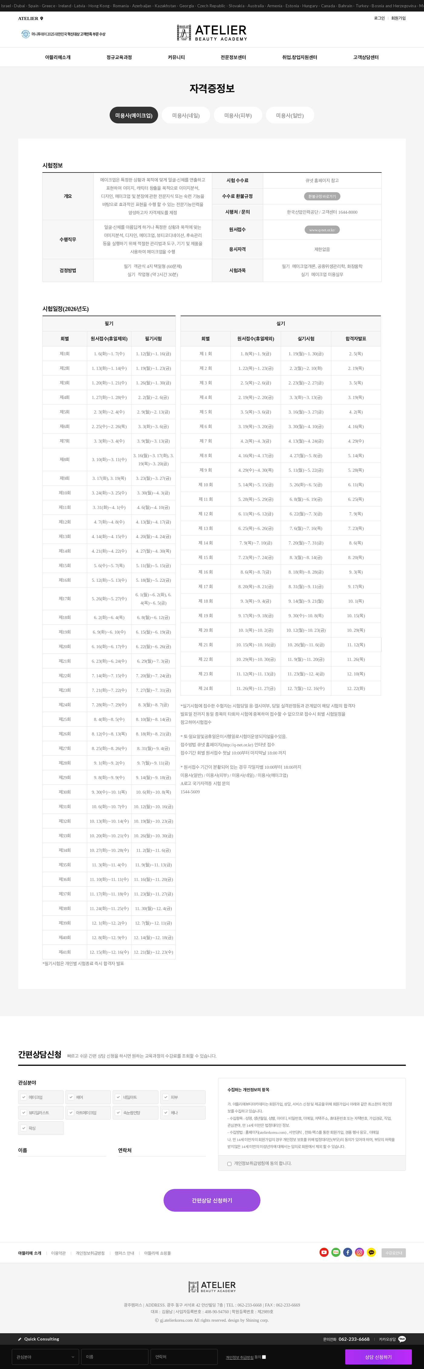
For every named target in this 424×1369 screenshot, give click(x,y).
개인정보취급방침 (90, 1253)
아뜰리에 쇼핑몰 (157, 1253)
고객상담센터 (366, 57)
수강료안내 (394, 1252)
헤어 (79, 1097)
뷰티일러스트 (39, 1112)
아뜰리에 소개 (29, 1253)
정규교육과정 (119, 57)
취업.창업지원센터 (299, 57)
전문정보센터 (233, 57)
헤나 (174, 1112)
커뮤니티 (176, 57)
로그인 (379, 17)
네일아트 (130, 1097)
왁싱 (32, 1128)
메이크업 (35, 1097)
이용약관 (58, 1253)
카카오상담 (392, 1339)
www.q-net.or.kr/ (322, 229)
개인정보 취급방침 (239, 1357)
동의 (257, 1356)
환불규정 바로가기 (322, 196)
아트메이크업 (86, 1112)
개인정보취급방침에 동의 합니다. (263, 1163)
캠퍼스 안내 (124, 1253)
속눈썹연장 (131, 1112)
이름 (22, 1150)
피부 (174, 1097)
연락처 (124, 1150)
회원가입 (398, 17)
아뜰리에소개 (58, 57)
